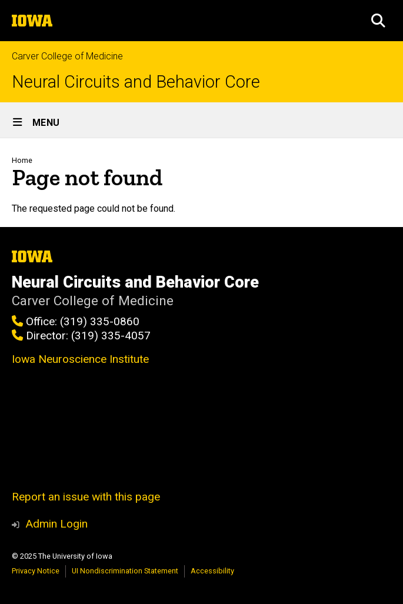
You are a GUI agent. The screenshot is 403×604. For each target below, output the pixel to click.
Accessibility (212, 570)
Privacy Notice (35, 570)
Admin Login (56, 523)
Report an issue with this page (86, 496)
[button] (378, 20)
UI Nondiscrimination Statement (125, 570)
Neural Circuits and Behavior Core (136, 82)
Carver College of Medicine (67, 56)
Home (22, 160)
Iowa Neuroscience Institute (80, 359)
